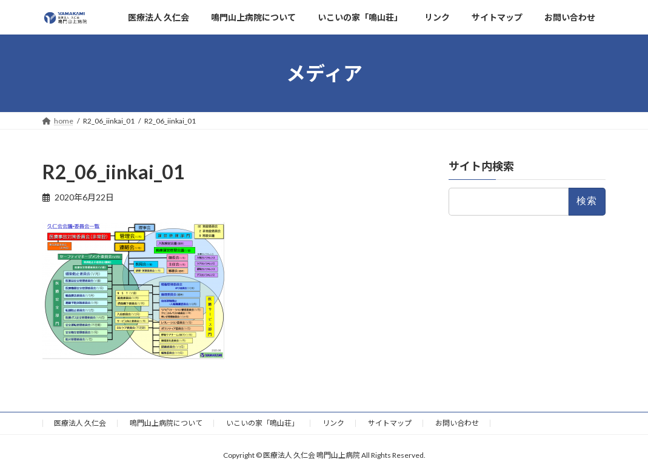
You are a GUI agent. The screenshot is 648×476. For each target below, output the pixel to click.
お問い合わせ (457, 423)
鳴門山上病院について (166, 423)
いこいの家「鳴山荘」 (262, 423)
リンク (333, 423)
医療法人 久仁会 (80, 423)
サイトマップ (390, 423)
